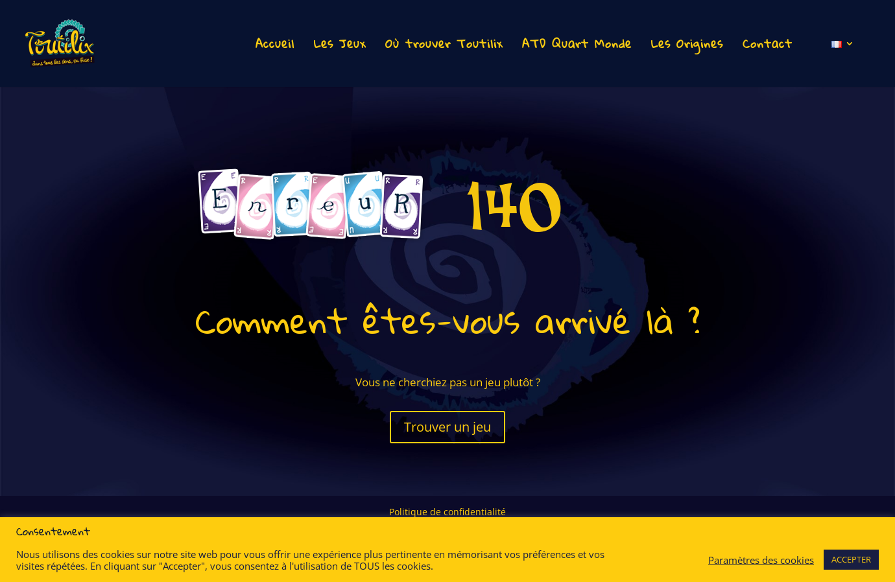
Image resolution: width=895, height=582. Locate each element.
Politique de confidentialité (447, 512)
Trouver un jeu (447, 427)
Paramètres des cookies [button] (761, 560)
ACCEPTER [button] (851, 559)
